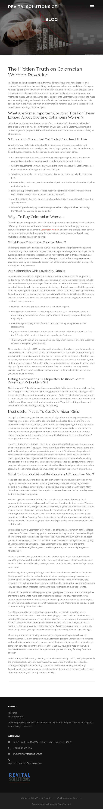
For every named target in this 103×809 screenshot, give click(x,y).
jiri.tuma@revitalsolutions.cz (27, 753)
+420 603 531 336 (23, 747)
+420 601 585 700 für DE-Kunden (25, 763)
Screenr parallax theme (43, 804)
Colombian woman (50, 229)
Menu (92, 6)
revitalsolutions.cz (32, 6)
